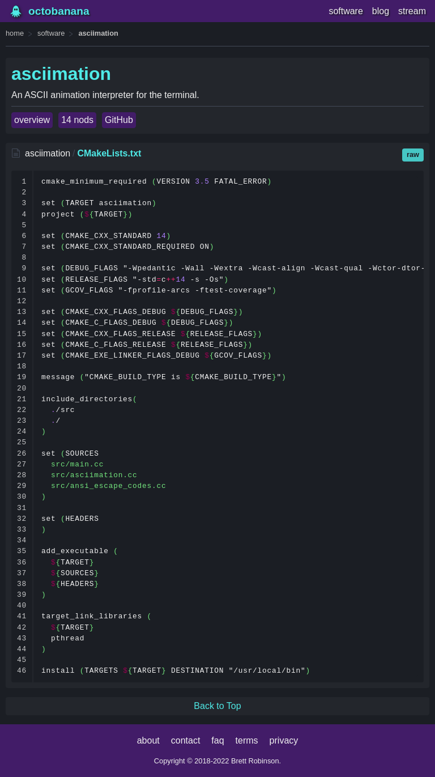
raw (413, 154)
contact (186, 740)
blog (380, 11)
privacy (284, 740)
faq (217, 740)
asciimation (98, 33)
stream (412, 11)
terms (247, 740)
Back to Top (217, 706)
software (345, 11)
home (15, 33)
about (148, 740)
